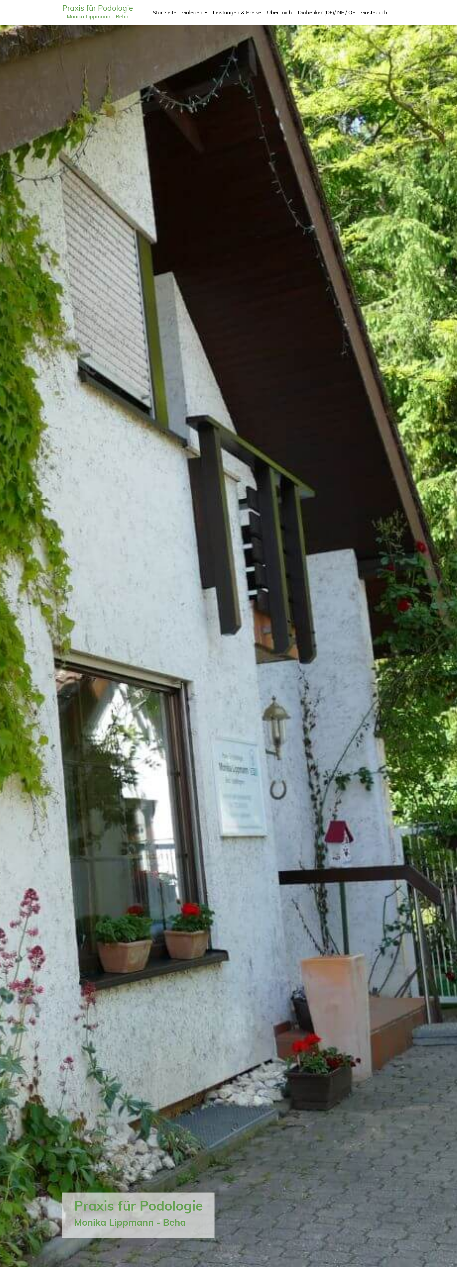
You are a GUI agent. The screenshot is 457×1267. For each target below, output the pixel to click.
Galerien (194, 12)
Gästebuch (374, 12)
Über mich (279, 12)
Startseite (164, 12)
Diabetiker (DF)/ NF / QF (326, 12)
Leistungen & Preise (237, 12)
